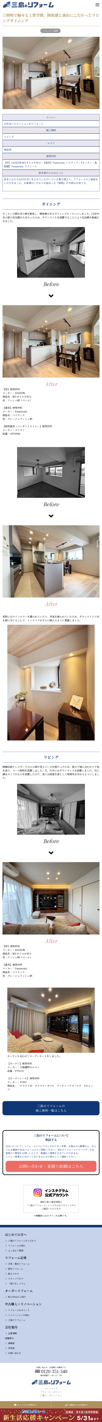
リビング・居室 (50, 30)
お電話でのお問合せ (76, 1404)
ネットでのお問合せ (25, 1404)
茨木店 (11, 1348)
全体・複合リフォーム (19, 1263)
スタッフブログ (15, 1278)
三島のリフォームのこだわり (22, 1240)
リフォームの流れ (16, 1245)
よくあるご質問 (15, 1250)
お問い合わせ (14, 1353)
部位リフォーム (15, 1268)
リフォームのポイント (19, 1310)
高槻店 (11, 1343)
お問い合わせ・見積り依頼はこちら (51, 1166)
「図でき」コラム (16, 1283)
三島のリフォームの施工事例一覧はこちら (51, 1108)
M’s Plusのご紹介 (17, 1296)
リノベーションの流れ (18, 1315)
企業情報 (12, 1333)
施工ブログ (13, 1273)
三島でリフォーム (16, 1320)
